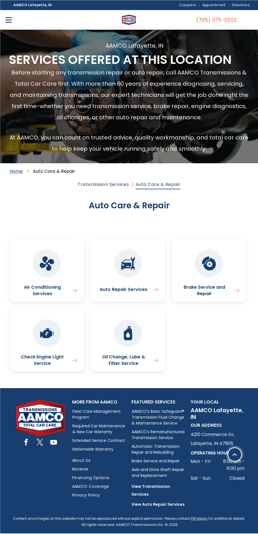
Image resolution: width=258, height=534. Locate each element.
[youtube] (53, 444)
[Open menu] (8, 20)
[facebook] (26, 444)
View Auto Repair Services (158, 505)
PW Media (199, 519)
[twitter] (40, 444)
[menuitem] (187, 5)
